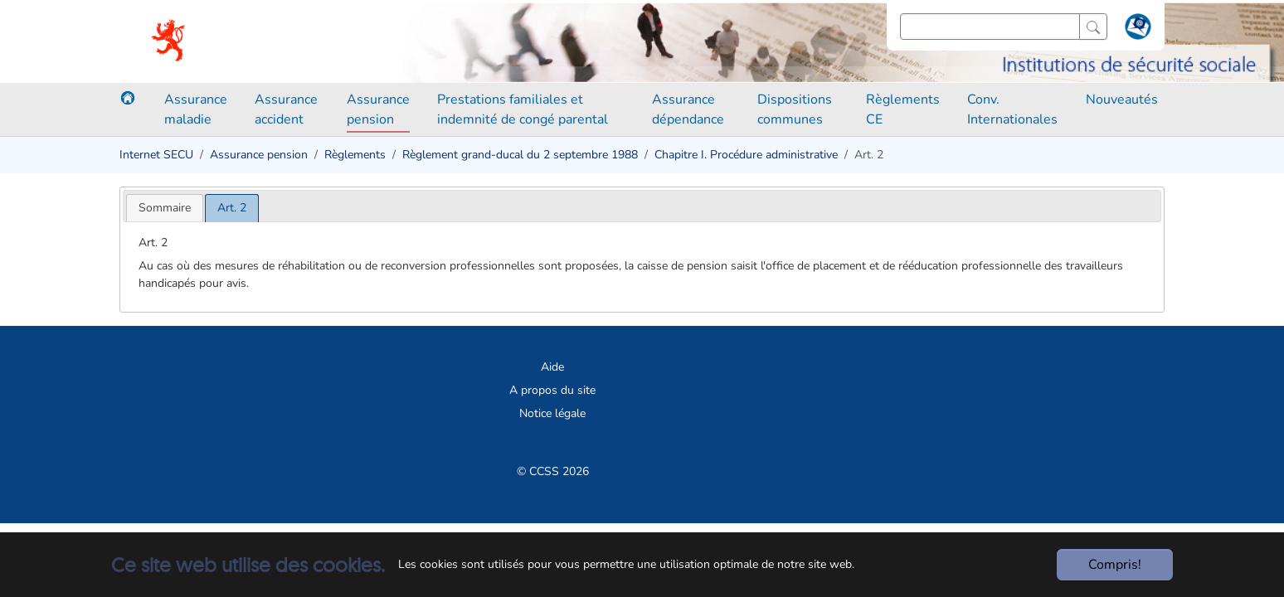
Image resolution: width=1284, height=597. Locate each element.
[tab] (164, 207)
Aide (552, 367)
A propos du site (552, 390)
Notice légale (552, 413)
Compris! (1114, 565)
